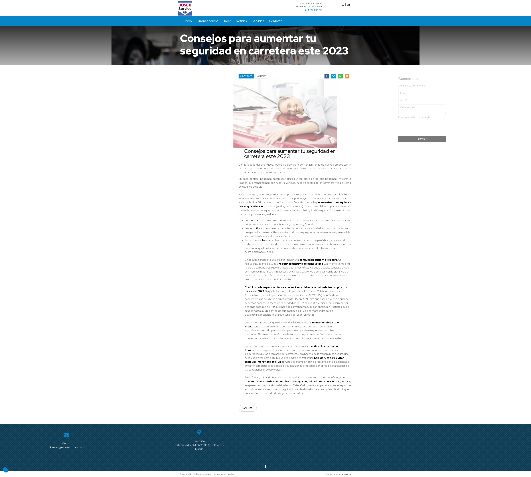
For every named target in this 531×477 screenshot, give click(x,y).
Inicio (188, 21)
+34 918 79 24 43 (313, 9)
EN (348, 4)
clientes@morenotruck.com (66, 447)
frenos (266, 240)
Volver (248, 408)
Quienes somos (207, 21)
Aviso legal (185, 474)
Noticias (241, 21)
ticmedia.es (345, 474)
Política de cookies (202, 474)
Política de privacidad (223, 474)
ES (343, 4)
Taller (227, 21)
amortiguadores (259, 228)
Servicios (258, 21)
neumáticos (257, 220)
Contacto (275, 21)
